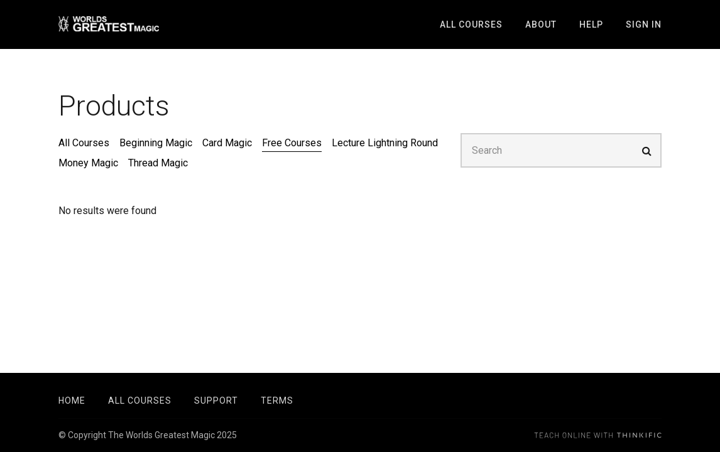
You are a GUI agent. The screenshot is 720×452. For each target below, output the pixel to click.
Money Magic (88, 163)
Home (71, 401)
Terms (277, 401)
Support (216, 401)
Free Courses (292, 143)
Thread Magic (158, 163)
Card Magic (227, 143)
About (541, 24)
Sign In (644, 24)
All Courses (471, 24)
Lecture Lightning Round (385, 143)
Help (591, 24)
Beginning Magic (155, 143)
